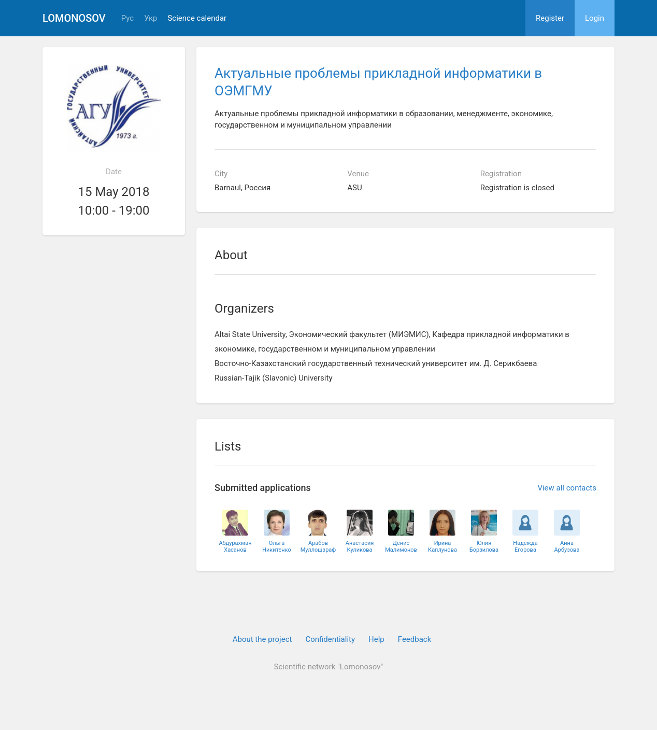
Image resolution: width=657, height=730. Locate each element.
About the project (262, 639)
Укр (150, 18)
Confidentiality (330, 639)
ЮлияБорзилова (483, 546)
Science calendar (196, 18)
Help (376, 639)
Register (550, 18)
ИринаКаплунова (442, 546)
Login (594, 18)
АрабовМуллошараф (318, 546)
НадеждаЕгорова (525, 546)
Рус (127, 18)
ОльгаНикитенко (276, 546)
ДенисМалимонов (401, 546)
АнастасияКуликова (360, 546)
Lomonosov (74, 18)
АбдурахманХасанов (235, 546)
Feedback (415, 639)
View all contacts (566, 488)
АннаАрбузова (567, 546)
